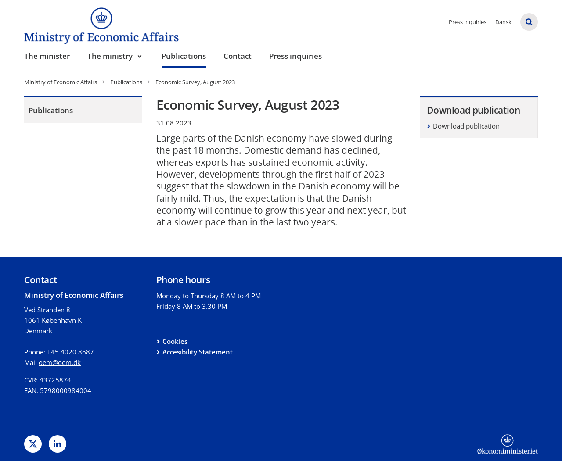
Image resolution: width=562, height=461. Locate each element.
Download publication (466, 126)
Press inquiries (467, 22)
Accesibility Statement (197, 351)
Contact (237, 56)
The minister (47, 56)
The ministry (110, 56)
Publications (184, 56)
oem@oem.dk (60, 362)
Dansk (503, 22)
